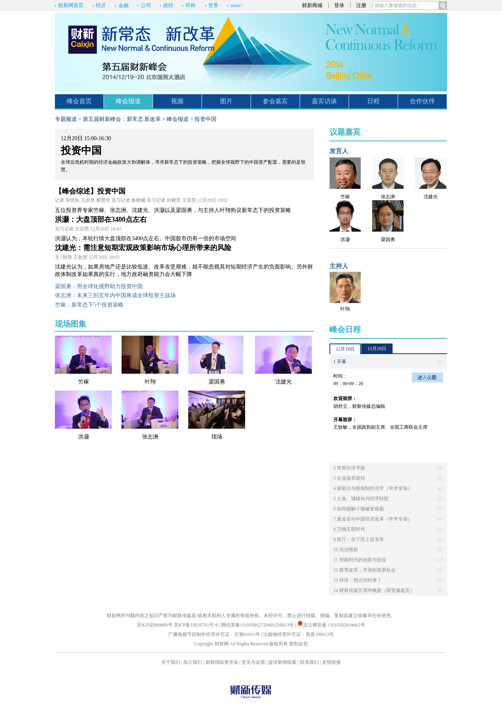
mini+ (237, 5)
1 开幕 (339, 361)
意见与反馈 (253, 662)
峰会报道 (128, 101)
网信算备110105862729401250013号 (258, 625)
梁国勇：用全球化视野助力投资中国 (99, 286)
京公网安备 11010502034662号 (331, 625)
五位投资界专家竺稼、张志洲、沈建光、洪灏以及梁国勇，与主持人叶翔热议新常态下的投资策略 (173, 210)
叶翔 (150, 382)
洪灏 (83, 437)
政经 (168, 5)
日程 (373, 101)
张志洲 (150, 437)
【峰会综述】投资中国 (90, 191)
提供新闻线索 (282, 662)
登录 (339, 5)
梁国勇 (217, 382)
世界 (213, 5)
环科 (191, 5)
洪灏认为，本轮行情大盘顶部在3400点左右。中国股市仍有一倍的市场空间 (145, 238)
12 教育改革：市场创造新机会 (364, 570)
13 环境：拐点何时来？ (357, 580)
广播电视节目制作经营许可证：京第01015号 (214, 634)
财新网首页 (71, 5)
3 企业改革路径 (349, 478)
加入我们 (192, 662)
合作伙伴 (422, 101)
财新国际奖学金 (222, 662)
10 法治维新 (345, 549)
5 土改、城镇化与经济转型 (361, 498)
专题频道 (66, 119)
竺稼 (83, 382)
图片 (226, 101)
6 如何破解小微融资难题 (358, 509)
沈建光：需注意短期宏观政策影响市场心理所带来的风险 (143, 248)
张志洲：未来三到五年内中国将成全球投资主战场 (115, 295)
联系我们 (309, 662)
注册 (361, 5)
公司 (146, 5)
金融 (123, 5)
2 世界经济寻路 (349, 468)
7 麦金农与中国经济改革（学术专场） (372, 519)
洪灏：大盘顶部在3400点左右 (101, 219)
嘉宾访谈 (324, 101)
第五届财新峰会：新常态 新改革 (122, 119)
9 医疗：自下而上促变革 (358, 539)
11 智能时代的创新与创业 (359, 560)
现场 (216, 437)
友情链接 (331, 662)
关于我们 (170, 662)
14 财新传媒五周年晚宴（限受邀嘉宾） (374, 590)
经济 (101, 5)
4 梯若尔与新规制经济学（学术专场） (372, 488)
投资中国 (205, 119)
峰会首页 (79, 101)
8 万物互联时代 (349, 529)
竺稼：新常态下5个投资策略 (89, 305)
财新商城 (312, 5)
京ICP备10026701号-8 (196, 625)
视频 (177, 101)
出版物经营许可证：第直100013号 (298, 634)
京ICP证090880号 (155, 625)
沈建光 (283, 382)
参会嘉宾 (275, 101)
